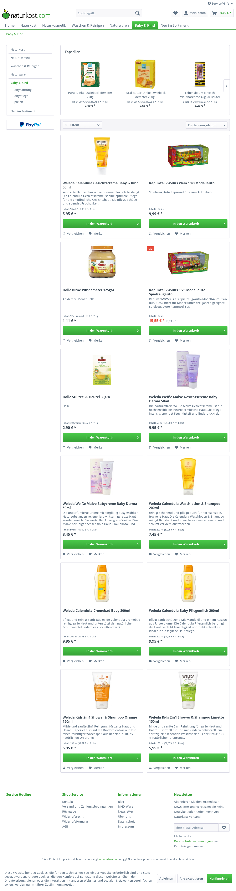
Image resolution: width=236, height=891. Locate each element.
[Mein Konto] (195, 13)
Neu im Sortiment (23, 111)
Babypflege (20, 96)
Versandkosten (108, 859)
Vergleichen (73, 233)
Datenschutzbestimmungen (193, 841)
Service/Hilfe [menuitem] (219, 3)
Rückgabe (69, 811)
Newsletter (125, 811)
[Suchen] (137, 13)
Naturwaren (19, 74)
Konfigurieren (219, 878)
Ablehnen (166, 878)
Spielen (18, 102)
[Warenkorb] (222, 13)
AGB (65, 826)
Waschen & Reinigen (25, 66)
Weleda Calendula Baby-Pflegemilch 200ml (184, 610)
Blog (121, 802)
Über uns (124, 816)
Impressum (126, 826)
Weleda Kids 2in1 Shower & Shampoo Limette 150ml (186, 719)
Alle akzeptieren (191, 878)
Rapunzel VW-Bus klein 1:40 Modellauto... (183, 183)
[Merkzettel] (175, 13)
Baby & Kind (19, 83)
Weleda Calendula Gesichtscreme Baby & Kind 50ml (101, 185)
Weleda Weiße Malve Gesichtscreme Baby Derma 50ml (183, 399)
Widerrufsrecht (72, 816)
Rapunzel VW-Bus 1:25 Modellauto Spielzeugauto (177, 292)
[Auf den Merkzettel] (96, 233)
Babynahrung (22, 90)
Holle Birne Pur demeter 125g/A (88, 290)
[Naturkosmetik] (54, 25)
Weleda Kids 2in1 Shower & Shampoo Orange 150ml (100, 719)
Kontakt (67, 802)
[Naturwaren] (119, 25)
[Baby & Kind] (145, 25)
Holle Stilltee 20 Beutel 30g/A (86, 397)
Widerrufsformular (75, 821)
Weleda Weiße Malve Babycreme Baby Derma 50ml (100, 506)
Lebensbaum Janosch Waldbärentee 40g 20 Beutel (200, 95)
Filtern (72, 125)
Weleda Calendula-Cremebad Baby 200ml (96, 610)
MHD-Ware (125, 806)
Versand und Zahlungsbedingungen (87, 806)
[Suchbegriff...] (109, 13)
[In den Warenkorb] (102, 223)
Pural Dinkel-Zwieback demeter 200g (90, 95)
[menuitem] (109, 13)
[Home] (9, 25)
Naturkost (18, 49)
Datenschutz (126, 821)
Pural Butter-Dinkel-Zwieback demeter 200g (145, 95)
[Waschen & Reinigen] (88, 25)
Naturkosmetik (21, 58)
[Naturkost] (28, 25)
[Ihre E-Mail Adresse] (196, 827)
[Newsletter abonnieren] (224, 827)
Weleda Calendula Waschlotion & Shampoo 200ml (184, 506)
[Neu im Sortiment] (174, 25)
